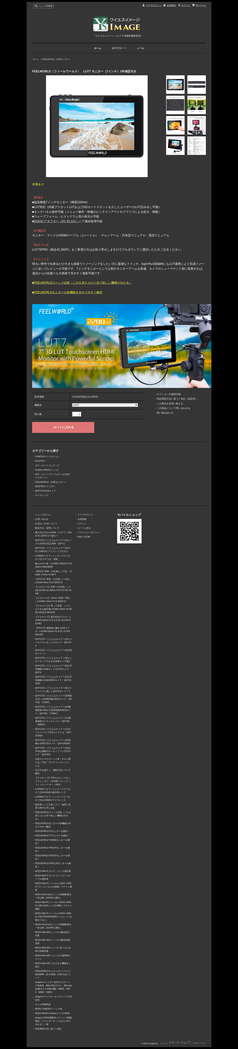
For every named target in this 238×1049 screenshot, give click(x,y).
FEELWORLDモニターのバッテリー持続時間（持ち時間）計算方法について (53, 974)
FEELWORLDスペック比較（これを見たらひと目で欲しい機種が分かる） (53, 815)
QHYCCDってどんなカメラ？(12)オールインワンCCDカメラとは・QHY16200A (53, 732)
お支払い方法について (46, 523)
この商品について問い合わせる (173, 408)
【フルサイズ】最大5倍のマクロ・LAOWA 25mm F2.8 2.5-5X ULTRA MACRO (53, 620)
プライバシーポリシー (89, 532)
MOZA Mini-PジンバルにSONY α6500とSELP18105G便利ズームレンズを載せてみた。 (53, 916)
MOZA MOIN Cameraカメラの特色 (52, 1013)
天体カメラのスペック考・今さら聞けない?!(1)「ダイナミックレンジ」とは (53, 762)
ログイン (185, 5)
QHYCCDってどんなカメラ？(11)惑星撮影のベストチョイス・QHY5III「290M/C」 (53, 721)
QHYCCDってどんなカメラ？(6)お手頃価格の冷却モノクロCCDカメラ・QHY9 (53, 669)
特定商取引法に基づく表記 (48, 1029)
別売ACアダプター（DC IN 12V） (56, 221)
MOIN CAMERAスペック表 (48, 1009)
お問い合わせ (41, 519)
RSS (80, 537)
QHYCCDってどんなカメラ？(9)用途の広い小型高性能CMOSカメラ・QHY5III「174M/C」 (53, 699)
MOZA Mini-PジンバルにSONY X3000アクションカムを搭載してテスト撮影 (53, 886)
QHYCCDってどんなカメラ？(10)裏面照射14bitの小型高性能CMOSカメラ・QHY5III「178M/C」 (53, 710)
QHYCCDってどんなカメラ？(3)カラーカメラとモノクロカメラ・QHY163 (53, 642)
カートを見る (84, 528)
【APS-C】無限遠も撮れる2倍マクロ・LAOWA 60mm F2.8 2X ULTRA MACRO (52, 631)
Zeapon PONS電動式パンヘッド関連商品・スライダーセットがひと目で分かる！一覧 (53, 1021)
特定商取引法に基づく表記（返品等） (177, 398)
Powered (183, 1044)
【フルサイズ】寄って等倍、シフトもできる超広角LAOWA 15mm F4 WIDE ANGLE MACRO (53, 609)
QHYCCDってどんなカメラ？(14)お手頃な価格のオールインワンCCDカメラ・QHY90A (53, 751)
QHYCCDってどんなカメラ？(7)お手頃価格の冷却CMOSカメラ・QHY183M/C (53, 680)
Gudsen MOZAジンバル (47, 470)
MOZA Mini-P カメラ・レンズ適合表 (53, 871)
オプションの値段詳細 (169, 394)
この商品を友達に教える (170, 403)
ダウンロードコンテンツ (47, 465)
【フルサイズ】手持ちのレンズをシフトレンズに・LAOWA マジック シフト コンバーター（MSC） (53, 781)
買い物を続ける (165, 412)
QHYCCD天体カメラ (45, 491)
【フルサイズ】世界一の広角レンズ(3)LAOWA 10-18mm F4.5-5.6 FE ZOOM (53, 590)
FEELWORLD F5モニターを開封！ (52, 831)
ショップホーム (43, 514)
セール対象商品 (43, 1004)
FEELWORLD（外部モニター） (56, 59)
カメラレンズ (41, 495)
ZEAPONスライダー (45, 486)
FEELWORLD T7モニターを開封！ (52, 835)
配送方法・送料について (47, 528)
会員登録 (171, 5)
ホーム (97, 48)
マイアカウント (153, 5)
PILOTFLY (40, 461)
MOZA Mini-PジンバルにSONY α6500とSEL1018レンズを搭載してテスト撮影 (53, 905)
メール (140, 48)
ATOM (87, 537)
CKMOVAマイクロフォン (47, 456)
